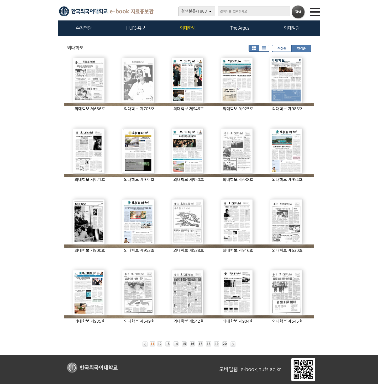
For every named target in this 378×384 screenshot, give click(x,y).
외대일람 (292, 28)
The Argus (239, 28)
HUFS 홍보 (135, 28)
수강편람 (84, 28)
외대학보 (188, 28)
